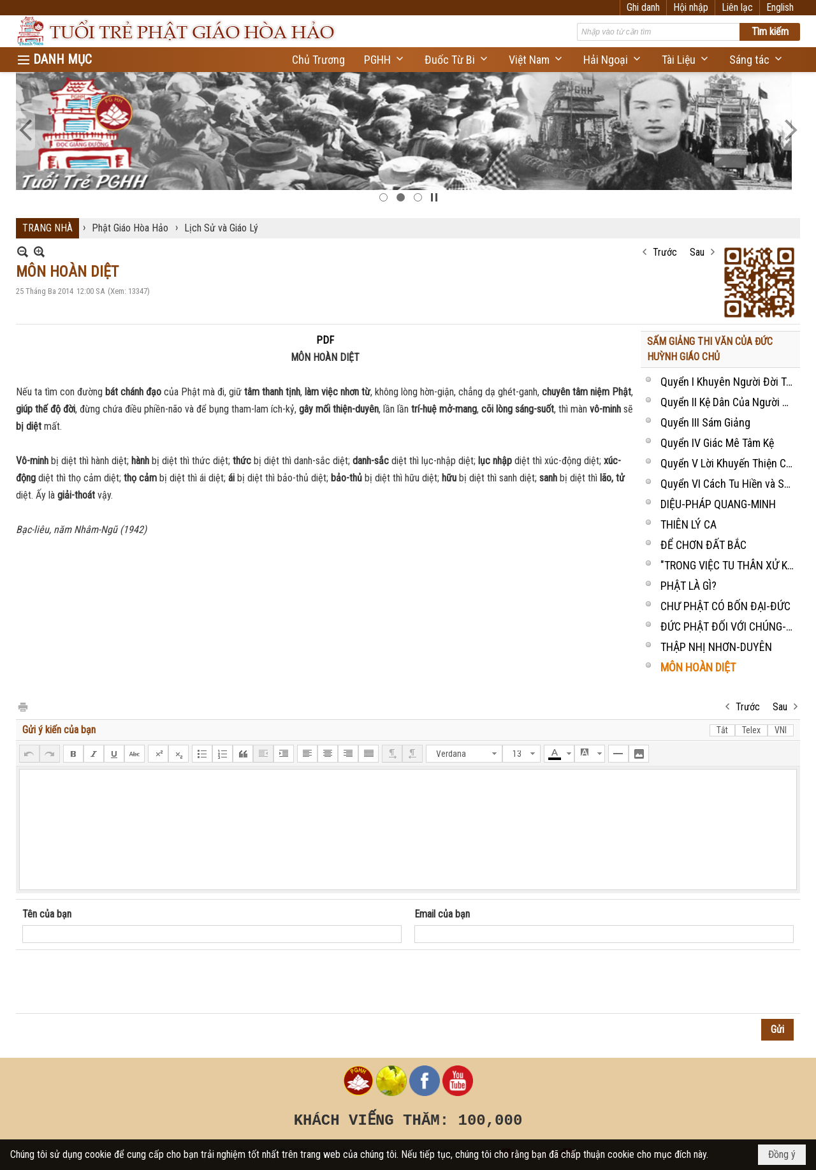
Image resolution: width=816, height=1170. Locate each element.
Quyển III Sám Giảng (705, 422)
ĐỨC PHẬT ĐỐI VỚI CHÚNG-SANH (728, 626)
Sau (697, 252)
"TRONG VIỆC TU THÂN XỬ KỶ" (728, 565)
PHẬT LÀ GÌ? (688, 585)
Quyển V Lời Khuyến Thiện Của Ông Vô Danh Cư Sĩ (728, 463)
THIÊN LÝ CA (688, 524)
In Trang (22, 706)
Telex (751, 730)
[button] (384, 59)
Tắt (722, 730)
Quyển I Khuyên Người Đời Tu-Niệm (728, 381)
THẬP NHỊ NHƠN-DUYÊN (716, 647)
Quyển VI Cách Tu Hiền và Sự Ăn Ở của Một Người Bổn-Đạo (728, 483)
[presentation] (119, 982)
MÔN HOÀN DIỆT (698, 667)
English (780, 7)
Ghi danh (643, 7)
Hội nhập (690, 7)
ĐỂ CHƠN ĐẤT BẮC (703, 545)
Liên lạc (737, 7)
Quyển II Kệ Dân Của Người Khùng (728, 402)
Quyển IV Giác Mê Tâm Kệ (717, 443)
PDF (325, 340)
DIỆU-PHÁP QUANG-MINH (718, 504)
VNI (781, 730)
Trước (665, 252)
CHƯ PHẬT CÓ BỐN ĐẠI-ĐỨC (725, 606)
